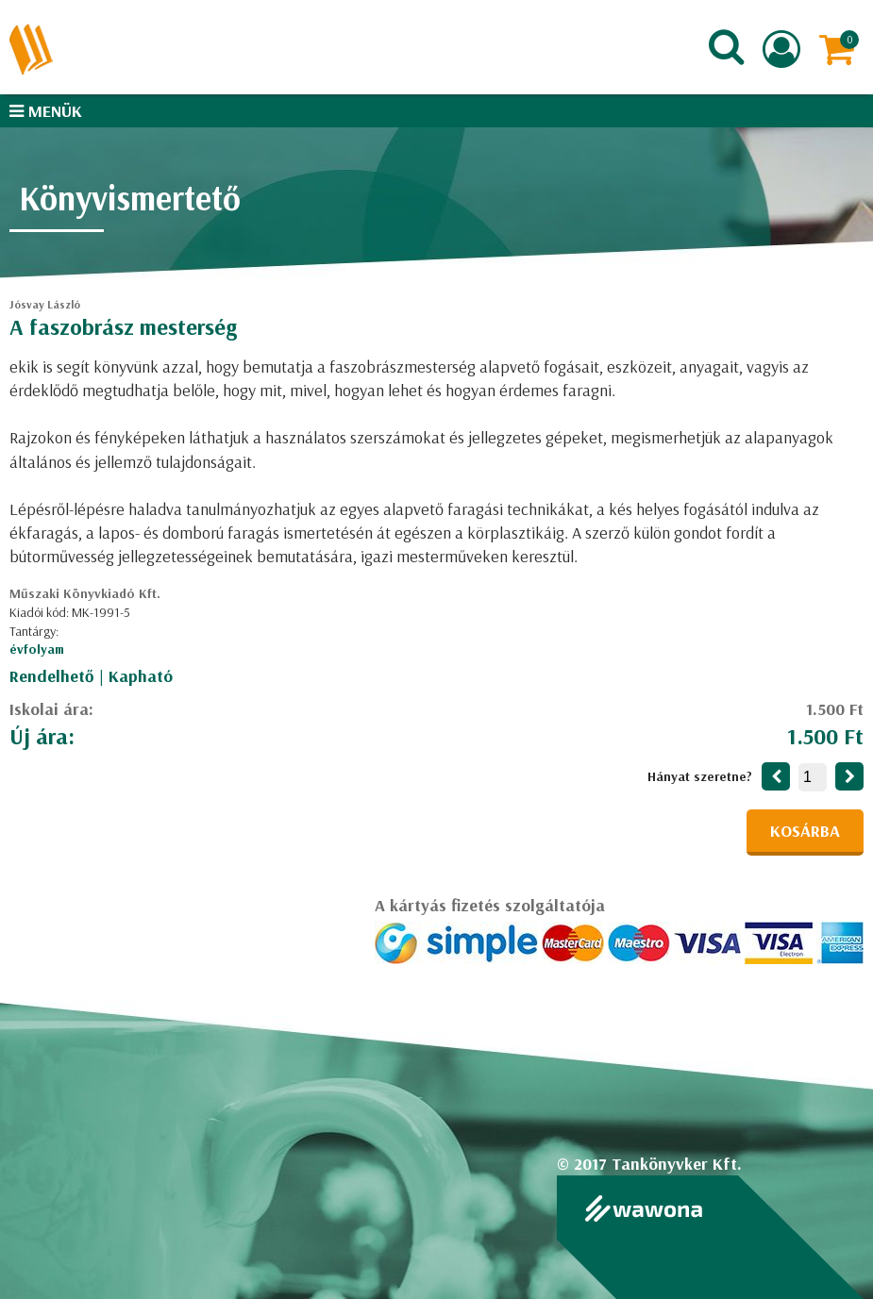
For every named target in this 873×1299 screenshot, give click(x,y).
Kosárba (805, 830)
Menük (45, 111)
